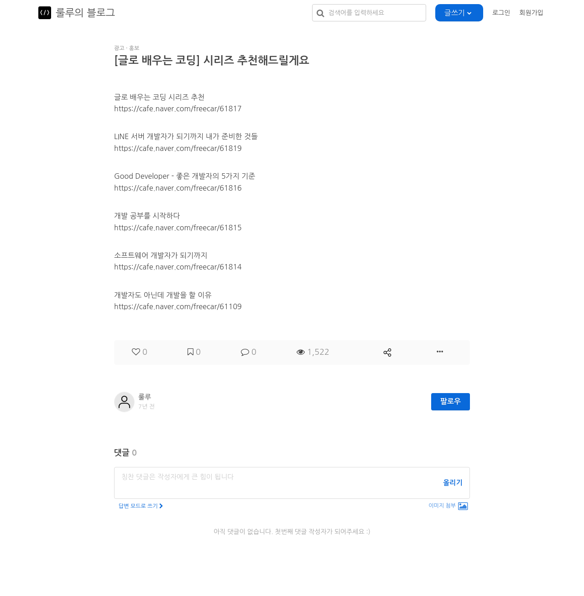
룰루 (144, 397)
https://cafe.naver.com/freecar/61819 (178, 148)
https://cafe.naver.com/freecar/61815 (178, 227)
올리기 (452, 482)
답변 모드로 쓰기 (141, 506)
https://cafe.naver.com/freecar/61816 (178, 188)
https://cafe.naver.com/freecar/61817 (178, 108)
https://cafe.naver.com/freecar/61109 (178, 306)
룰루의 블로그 (85, 12)
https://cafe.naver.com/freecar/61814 (178, 266)
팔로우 (450, 401)
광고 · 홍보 (126, 48)
